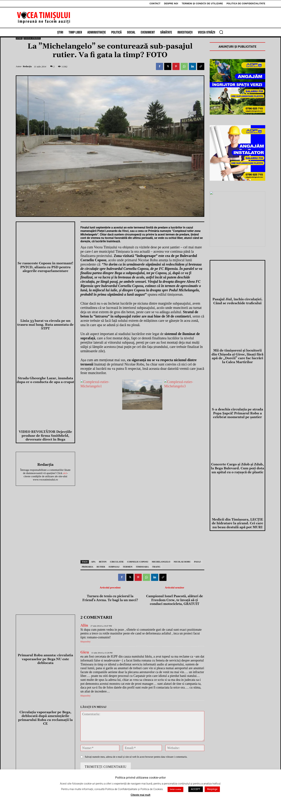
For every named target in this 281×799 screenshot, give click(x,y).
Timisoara (142, 566)
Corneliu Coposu (137, 561)
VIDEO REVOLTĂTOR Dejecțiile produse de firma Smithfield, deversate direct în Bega (45, 436)
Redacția (27, 66)
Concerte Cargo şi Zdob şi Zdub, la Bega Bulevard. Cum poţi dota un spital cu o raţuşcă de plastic (237, 468)
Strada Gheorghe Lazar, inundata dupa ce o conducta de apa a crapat (45, 380)
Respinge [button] (212, 789)
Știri (19, 38)
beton (102, 561)
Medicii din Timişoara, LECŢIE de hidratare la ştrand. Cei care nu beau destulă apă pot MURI (237, 523)
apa (93, 561)
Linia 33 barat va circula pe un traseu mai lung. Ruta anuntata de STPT (45, 325)
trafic (156, 566)
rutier (101, 566)
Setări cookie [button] (175, 789)
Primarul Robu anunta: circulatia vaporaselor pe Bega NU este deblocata (45, 659)
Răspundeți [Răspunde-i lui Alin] (85, 642)
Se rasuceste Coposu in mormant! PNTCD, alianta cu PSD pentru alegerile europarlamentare (45, 267)
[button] (221, 32)
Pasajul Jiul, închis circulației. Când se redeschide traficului (237, 301)
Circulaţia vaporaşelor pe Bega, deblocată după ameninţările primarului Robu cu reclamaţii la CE (45, 718)
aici (65, 473)
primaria (87, 566)
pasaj (197, 561)
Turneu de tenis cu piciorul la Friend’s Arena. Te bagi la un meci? (110, 598)
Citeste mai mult (140, 794)
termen (127, 566)
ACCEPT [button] (195, 789)
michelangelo (161, 561)
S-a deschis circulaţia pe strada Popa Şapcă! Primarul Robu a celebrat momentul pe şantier (237, 413)
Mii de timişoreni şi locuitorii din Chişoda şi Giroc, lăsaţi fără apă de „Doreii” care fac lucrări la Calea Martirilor (237, 356)
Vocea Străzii (32, 38)
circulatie (117, 561)
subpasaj (114, 566)
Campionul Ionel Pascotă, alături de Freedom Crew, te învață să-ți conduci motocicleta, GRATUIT (174, 600)
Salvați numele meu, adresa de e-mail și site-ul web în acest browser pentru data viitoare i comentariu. (136, 756)
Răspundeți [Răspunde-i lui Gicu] (85, 696)
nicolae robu (182, 561)
